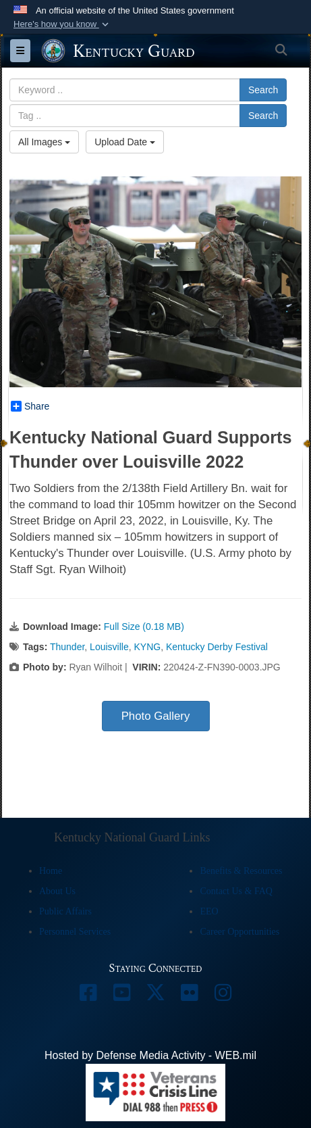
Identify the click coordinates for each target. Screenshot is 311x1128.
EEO (209, 911)
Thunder (67, 646)
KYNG (147, 646)
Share (30, 406)
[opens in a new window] (88, 996)
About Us (57, 891)
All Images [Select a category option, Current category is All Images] (44, 142)
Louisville (109, 646)
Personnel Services (75, 932)
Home (50, 871)
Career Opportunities (239, 932)
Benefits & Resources (241, 871)
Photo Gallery (155, 716)
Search (263, 89)
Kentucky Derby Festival (217, 646)
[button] (62, 24)
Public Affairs (65, 911)
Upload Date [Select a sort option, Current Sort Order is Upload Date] (124, 142)
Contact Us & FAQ (236, 891)
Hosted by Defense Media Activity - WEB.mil (150, 1055)
